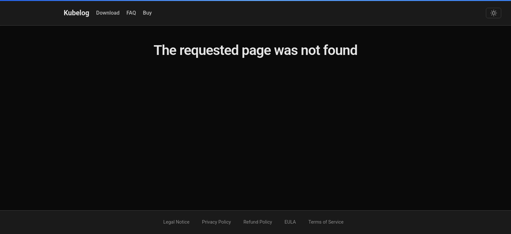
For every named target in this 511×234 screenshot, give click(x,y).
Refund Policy (257, 222)
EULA (290, 222)
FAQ (131, 13)
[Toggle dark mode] (494, 13)
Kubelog (76, 13)
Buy (147, 13)
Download (108, 13)
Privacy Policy (216, 222)
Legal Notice (176, 222)
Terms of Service (325, 222)
